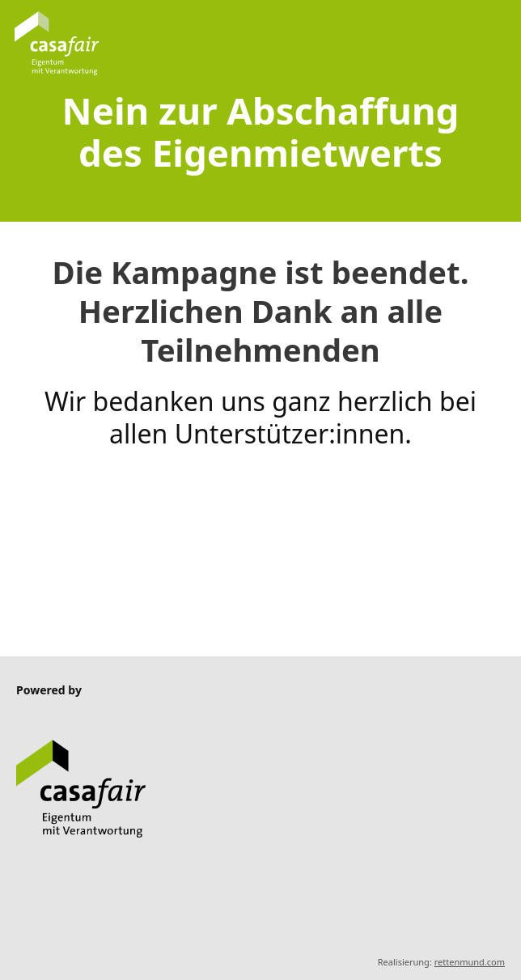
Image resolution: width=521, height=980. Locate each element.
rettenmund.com (469, 962)
